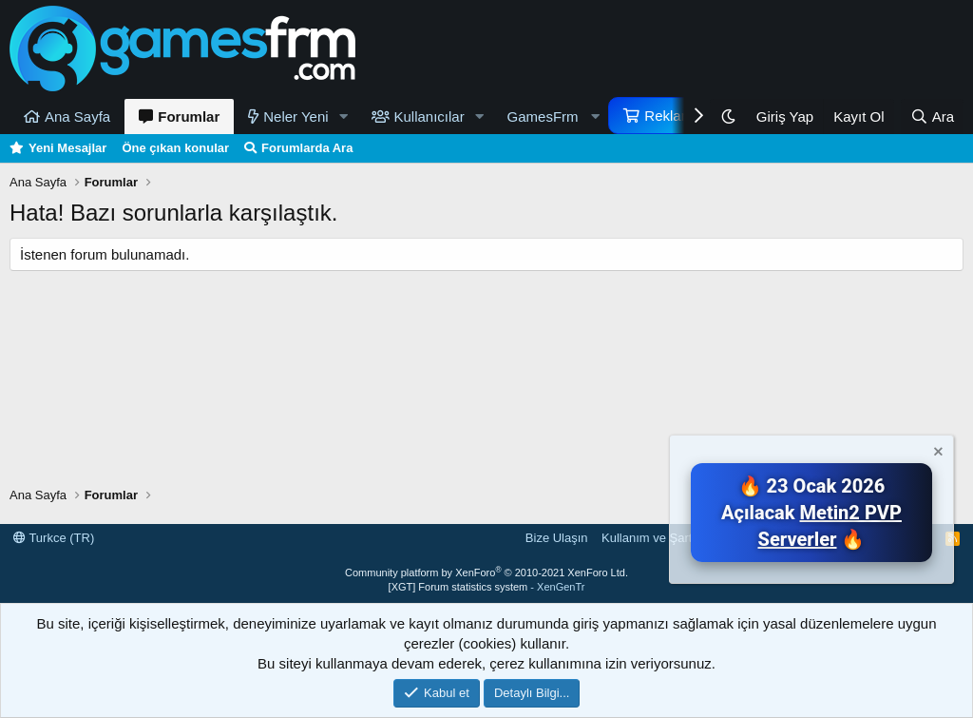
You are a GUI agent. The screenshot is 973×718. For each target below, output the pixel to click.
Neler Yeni (295, 116)
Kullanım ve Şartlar (653, 538)
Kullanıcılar (429, 116)
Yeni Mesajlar (67, 148)
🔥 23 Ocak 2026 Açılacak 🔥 (811, 513)
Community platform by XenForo (486, 572)
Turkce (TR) (53, 538)
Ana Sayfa (77, 116)
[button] (344, 116)
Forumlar (188, 116)
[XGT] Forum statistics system (487, 586)
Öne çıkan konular (175, 148)
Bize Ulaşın (556, 538)
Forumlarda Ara (307, 148)
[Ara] (932, 116)
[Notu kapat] (936, 454)
